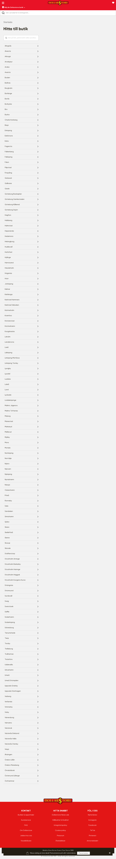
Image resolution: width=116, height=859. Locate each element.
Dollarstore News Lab (60, 815)
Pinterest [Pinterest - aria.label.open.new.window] (92, 836)
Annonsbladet (92, 841)
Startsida (7, 22)
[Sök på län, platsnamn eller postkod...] (22, 37)
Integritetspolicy (60, 825)
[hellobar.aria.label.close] (110, 853)
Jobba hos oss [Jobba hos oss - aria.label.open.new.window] (26, 836)
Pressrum (60, 836)
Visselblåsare (26, 841)
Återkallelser (60, 841)
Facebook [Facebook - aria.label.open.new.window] (92, 825)
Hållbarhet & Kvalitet (60, 820)
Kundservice (26, 820)
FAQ (26, 825)
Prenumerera (83, 853)
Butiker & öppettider (26, 815)
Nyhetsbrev (92, 815)
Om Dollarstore (26, 830)
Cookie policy (60, 830)
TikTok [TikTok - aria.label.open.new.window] (92, 830)
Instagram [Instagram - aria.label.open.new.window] (92, 820)
